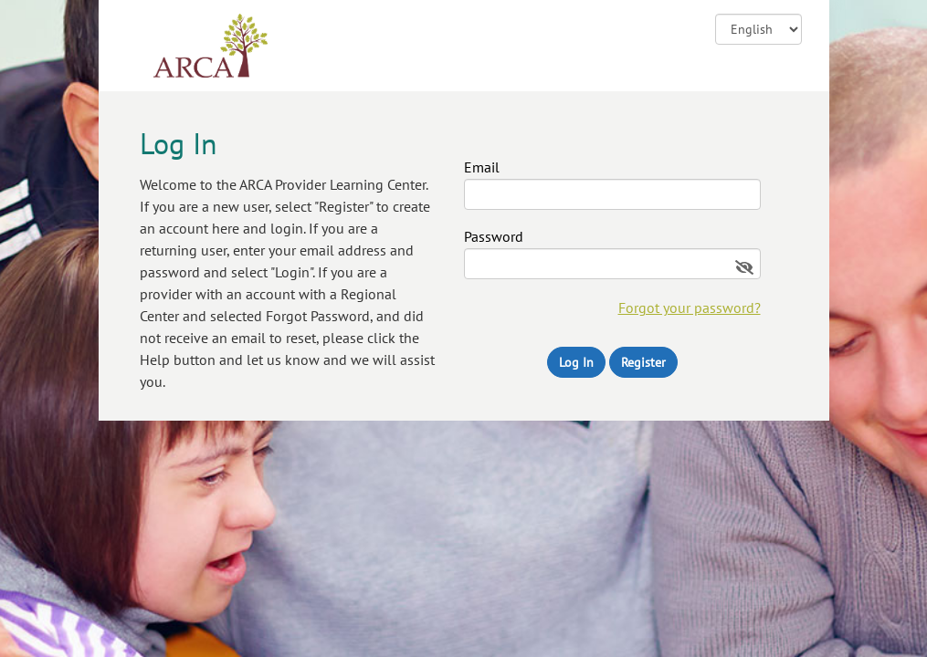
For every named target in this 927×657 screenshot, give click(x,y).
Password (493, 237)
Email (482, 168)
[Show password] (744, 267)
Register (643, 362)
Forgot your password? (689, 307)
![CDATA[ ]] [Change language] (758, 29)
